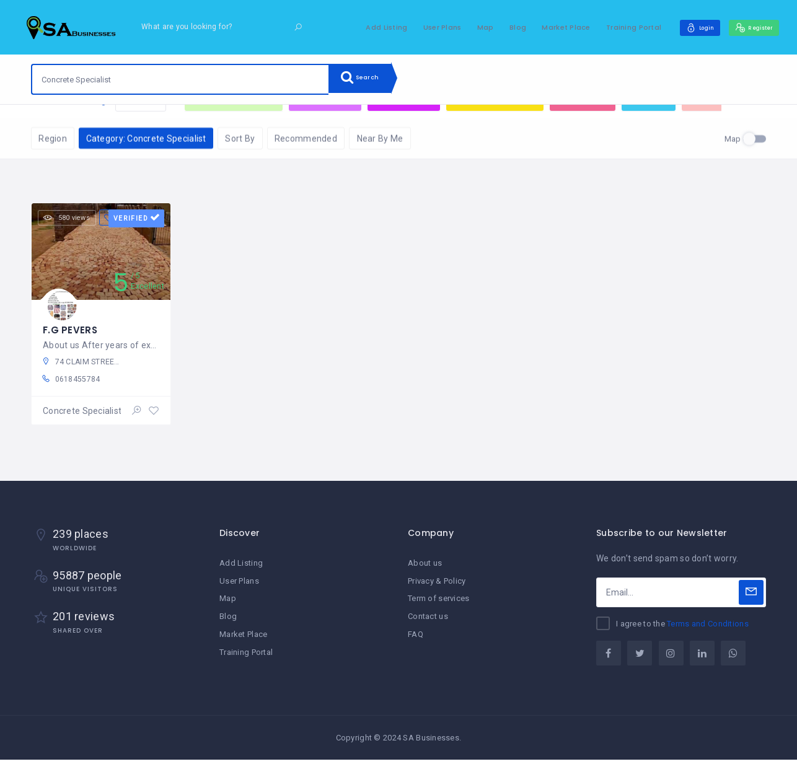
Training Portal (615, 27)
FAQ (415, 637)
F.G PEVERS (71, 329)
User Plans (424, 27)
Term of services (438, 602)
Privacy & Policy (436, 585)
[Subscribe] (751, 596)
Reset (140, 123)
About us (425, 568)
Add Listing (368, 27)
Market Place (547, 27)
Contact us (428, 620)
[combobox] (180, 79)
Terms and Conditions (708, 628)
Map (467, 27)
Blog (499, 27)
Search (365, 79)
